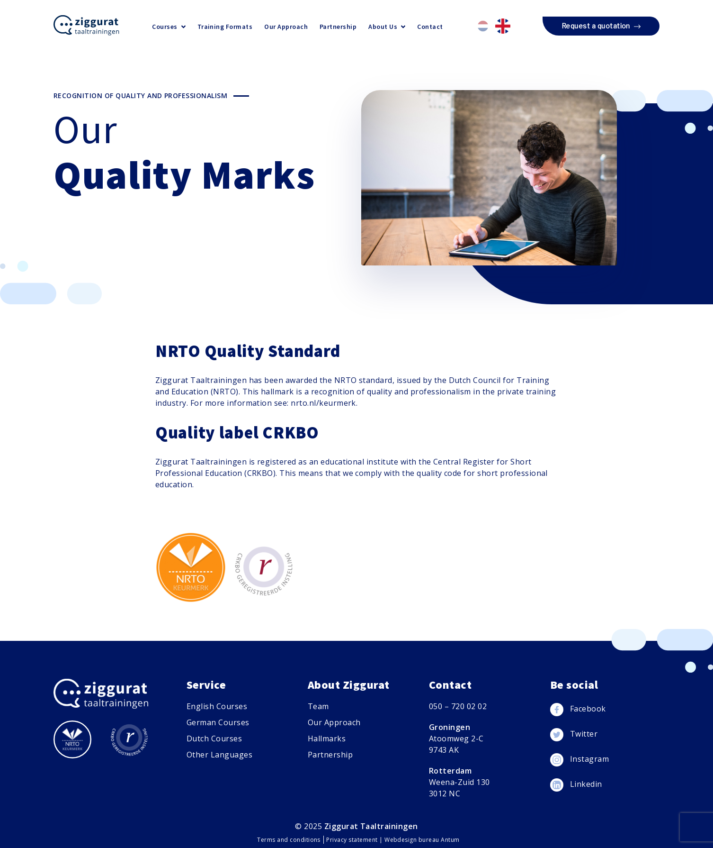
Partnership (338, 26)
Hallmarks (327, 738)
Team (318, 706)
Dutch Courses (214, 738)
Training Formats (225, 26)
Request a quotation (601, 26)
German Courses (218, 722)
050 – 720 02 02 (458, 706)
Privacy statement (352, 840)
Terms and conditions (289, 840)
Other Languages (219, 754)
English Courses (217, 706)
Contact (430, 26)
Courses (168, 26)
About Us (386, 26)
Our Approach (286, 26)
